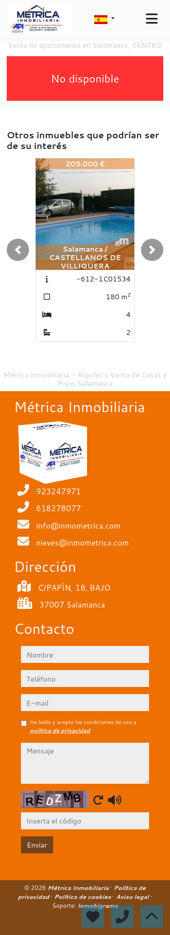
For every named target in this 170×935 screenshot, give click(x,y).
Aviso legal (133, 897)
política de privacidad (60, 730)
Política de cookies (83, 897)
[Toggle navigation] (152, 18)
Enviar (37, 845)
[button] (18, 250)
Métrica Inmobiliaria (79, 888)
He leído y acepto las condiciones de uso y (83, 726)
